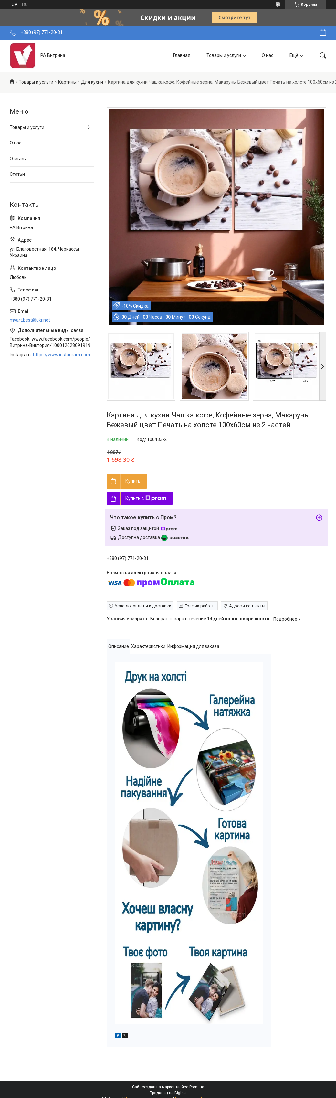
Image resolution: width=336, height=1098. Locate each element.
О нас (267, 55)
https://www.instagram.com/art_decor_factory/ (63, 354)
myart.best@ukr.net (30, 319)
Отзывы (18, 158)
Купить (133, 481)
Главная (181, 55)
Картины (67, 82)
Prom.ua (196, 1087)
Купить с (145, 498)
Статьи (17, 174)
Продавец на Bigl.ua (168, 1093)
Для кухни (92, 82)
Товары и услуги (223, 55)
